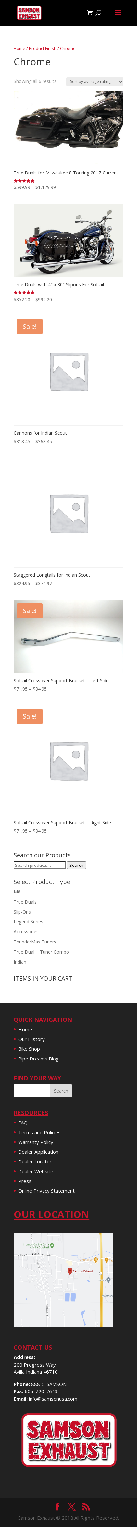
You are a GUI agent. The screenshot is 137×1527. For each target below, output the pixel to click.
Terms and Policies (39, 1132)
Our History (31, 1039)
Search (76, 865)
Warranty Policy (35, 1142)
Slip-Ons (22, 912)
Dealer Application (38, 1151)
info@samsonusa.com (53, 1398)
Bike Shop (29, 1049)
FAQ (23, 1122)
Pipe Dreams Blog (38, 1058)
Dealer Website (35, 1171)
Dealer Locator (35, 1161)
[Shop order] (94, 81)
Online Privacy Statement (46, 1190)
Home (19, 48)
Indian (20, 962)
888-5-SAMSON (49, 1384)
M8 (17, 892)
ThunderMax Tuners (35, 942)
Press (24, 1181)
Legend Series (28, 921)
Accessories (26, 932)
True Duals (25, 902)
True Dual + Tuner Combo (41, 952)
